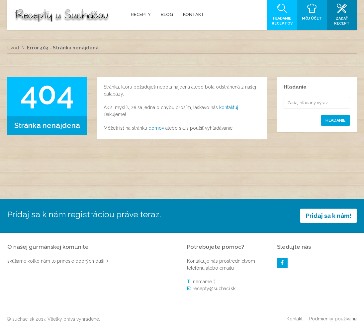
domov (156, 128)
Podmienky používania (333, 318)
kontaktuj (229, 107)
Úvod (13, 47)
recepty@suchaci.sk (214, 288)
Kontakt (295, 318)
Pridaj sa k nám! (328, 215)
